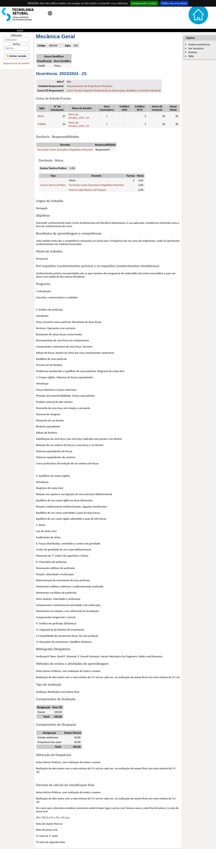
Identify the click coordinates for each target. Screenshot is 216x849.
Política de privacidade (174, 3)
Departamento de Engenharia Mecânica (90, 86)
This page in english (50, 13)
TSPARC (42, 124)
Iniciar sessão (16, 56)
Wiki (190, 56)
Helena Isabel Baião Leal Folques (87, 189)
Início (20, 30)
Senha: (16, 44)
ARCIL (41, 116)
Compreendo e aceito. (144, 3)
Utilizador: (17, 35)
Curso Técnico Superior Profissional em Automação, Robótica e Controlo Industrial (114, 90)
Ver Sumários (195, 48)
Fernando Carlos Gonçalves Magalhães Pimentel (65, 149)
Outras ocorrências (199, 44)
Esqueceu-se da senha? (16, 63)
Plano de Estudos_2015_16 (79, 116)
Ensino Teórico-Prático (53, 185)
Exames (192, 52)
